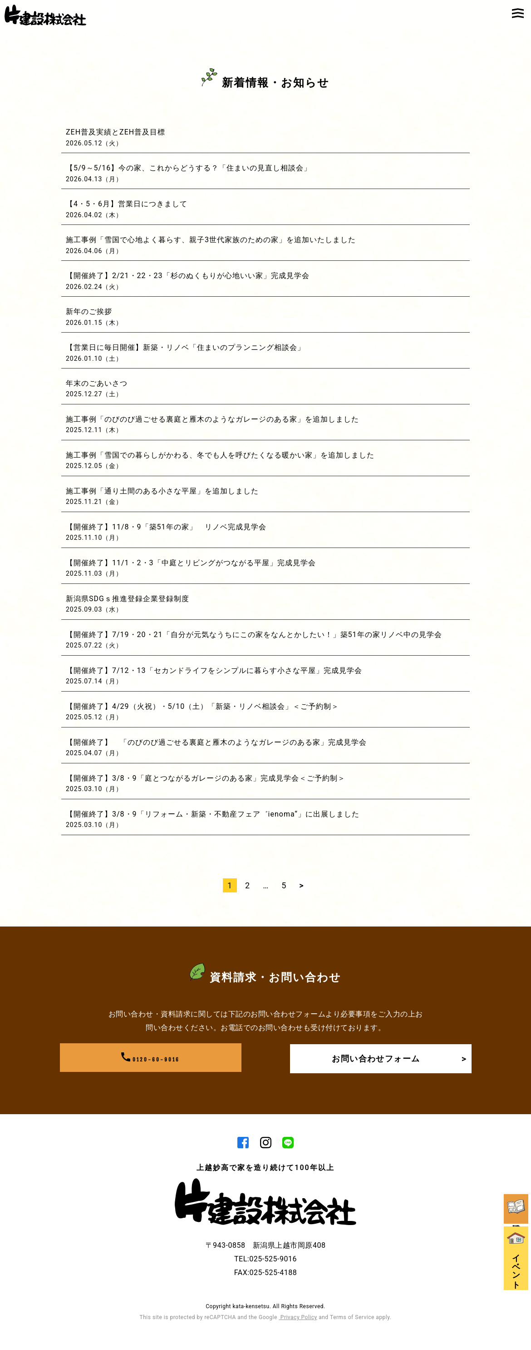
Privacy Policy (298, 1318)
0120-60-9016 (151, 1058)
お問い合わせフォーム (396, 1058)
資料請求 (517, 1107)
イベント (517, 1171)
